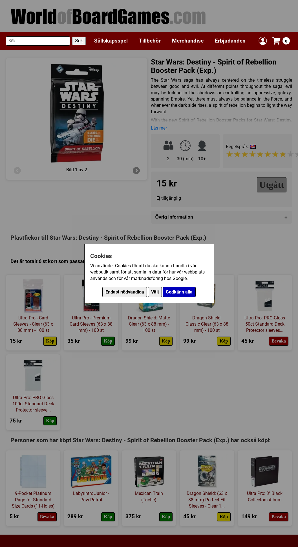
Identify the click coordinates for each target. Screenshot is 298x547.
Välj (155, 292)
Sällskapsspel (111, 40)
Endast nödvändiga (124, 292)
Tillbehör (150, 40)
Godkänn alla (179, 292)
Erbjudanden (230, 40)
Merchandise (188, 40)
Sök (79, 40)
